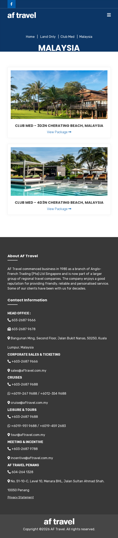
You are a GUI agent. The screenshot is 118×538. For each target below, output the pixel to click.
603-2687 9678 (21, 329)
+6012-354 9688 (53, 393)
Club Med (67, 37)
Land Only (47, 37)
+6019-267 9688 (24, 393)
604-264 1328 (20, 472)
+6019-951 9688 (24, 426)
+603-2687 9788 (22, 449)
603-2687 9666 (21, 320)
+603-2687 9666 (22, 361)
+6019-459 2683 (53, 426)
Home (30, 37)
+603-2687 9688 (22, 384)
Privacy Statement (20, 497)
